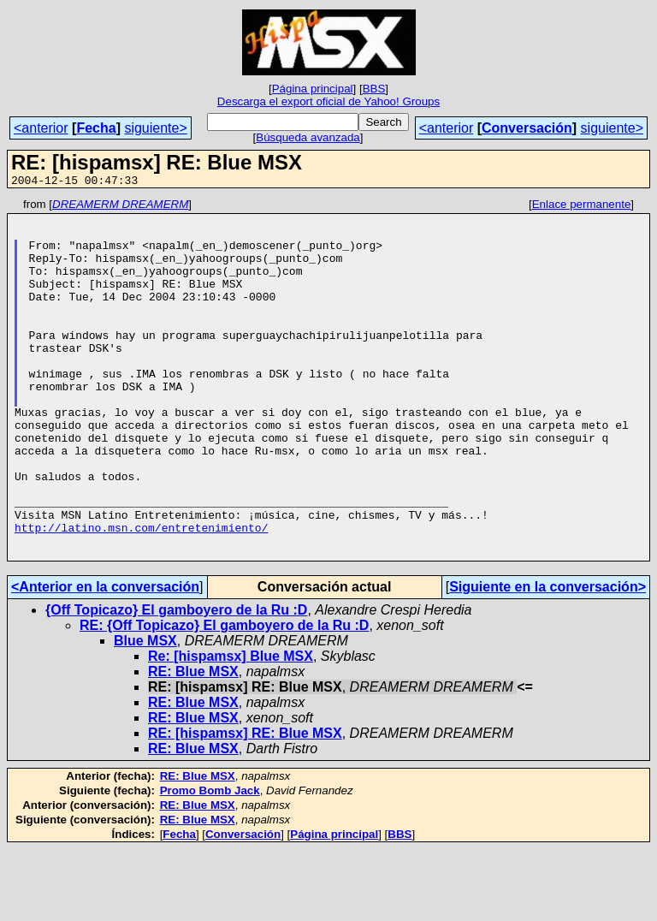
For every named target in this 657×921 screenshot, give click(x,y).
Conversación (527, 128)
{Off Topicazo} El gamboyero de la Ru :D (176, 681)
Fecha (95, 128)
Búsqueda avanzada (308, 137)
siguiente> (155, 128)
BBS (374, 88)
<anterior (41, 128)
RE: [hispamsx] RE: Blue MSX (245, 805)
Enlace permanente (581, 206)
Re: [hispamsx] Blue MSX (230, 728)
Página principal (312, 88)
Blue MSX (145, 712)
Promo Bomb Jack (210, 862)
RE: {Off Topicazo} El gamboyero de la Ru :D (224, 697)
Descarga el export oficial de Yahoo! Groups (328, 101)
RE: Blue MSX (193, 743)
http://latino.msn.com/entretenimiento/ (141, 594)
